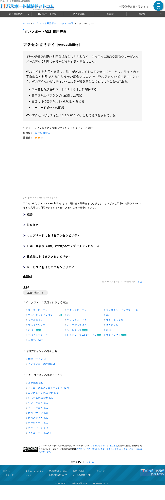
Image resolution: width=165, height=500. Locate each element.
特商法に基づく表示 (58, 471)
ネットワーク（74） (39, 427)
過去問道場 (79, 14)
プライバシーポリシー (35, 471)
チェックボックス (77, 320)
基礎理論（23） (37, 383)
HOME (26, 23)
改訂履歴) (114, 446)
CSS (108, 330)
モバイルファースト (39, 335)
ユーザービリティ (38, 310)
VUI (69, 315)
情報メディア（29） (39, 417)
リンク (28, 475)
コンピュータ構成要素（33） (44, 392)
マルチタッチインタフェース (44, 315)
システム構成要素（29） (42, 397)
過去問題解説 (16, 14)
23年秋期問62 (42, 133)
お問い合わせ (79, 471)
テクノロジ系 (67, 23)
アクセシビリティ (77, 310)
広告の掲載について (58, 475)
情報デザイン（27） (39, 412)
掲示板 (110, 14)
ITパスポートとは (47, 14)
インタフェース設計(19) (41, 364)
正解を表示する (35, 292)
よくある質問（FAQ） (83, 475)
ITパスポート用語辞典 (44, 23)
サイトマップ (8, 475)
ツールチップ (74, 330)
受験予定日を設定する (135, 6)
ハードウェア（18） (39, 407)
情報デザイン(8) (37, 359)
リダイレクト (113, 335)
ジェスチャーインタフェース (122, 310)
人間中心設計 (35, 340)
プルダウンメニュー (39, 325)
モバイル (89, 462)
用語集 (141, 14)
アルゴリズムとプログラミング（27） (49, 387)
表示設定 (101, 471)
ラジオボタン (35, 320)
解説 (140, 282)
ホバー (31, 330)
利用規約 (6, 471)
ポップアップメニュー (79, 325)
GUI (108, 315)
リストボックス (114, 320)
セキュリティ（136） (40, 432)
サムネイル (112, 325)
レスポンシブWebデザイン (82, 335)
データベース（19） (39, 422)
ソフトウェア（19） (39, 403)
